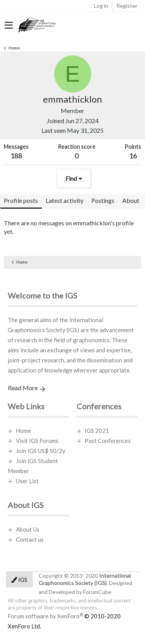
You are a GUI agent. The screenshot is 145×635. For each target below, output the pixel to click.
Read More (23, 387)
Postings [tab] (102, 200)
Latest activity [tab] (65, 200)
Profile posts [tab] (21, 200)
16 (133, 155)
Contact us (30, 539)
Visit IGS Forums (37, 440)
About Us (27, 529)
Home (23, 430)
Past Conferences (108, 440)
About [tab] (130, 200)
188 (16, 155)
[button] (9, 25)
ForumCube (97, 592)
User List (27, 480)
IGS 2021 (97, 430)
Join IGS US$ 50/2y (40, 450)
